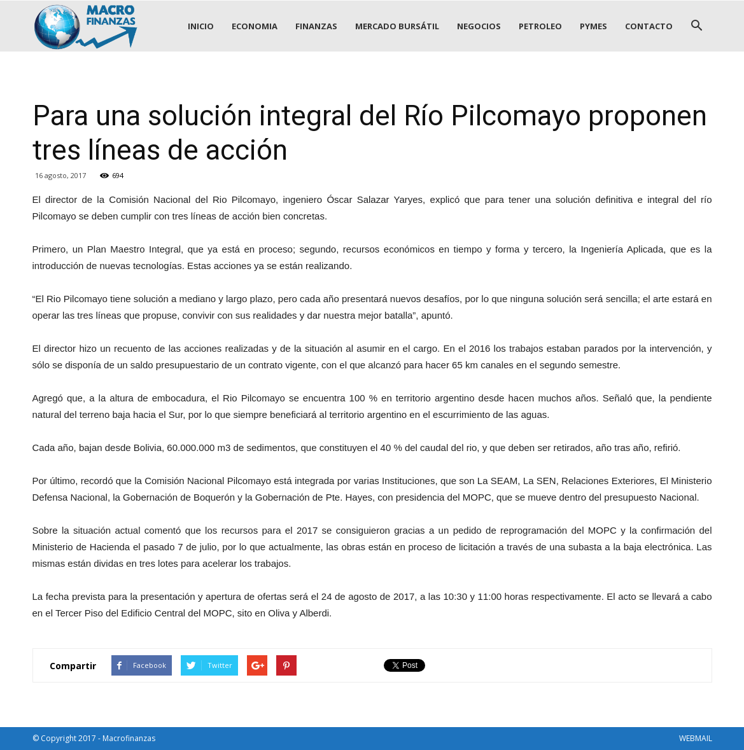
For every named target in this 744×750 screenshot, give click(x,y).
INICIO (201, 26)
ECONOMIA (254, 26)
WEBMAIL (695, 738)
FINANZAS (316, 26)
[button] (697, 26)
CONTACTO (649, 26)
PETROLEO (540, 26)
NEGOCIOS (479, 26)
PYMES (593, 26)
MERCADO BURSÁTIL (397, 26)
